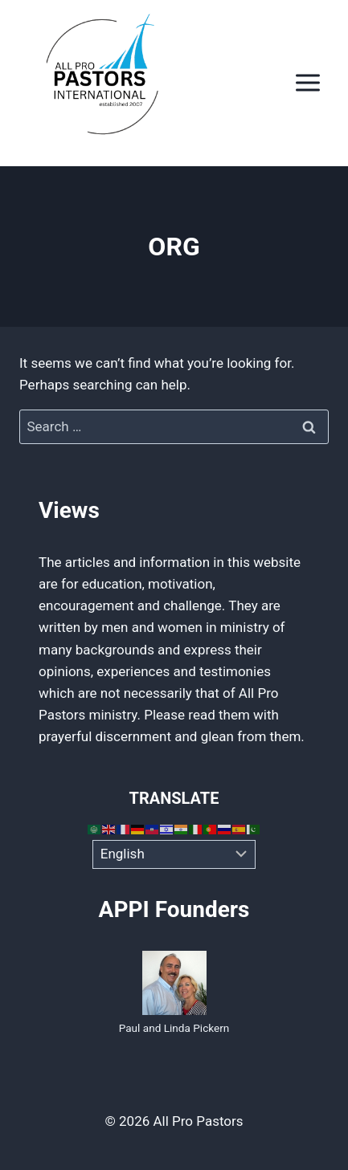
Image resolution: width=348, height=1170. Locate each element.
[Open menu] (307, 83)
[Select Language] (174, 854)
